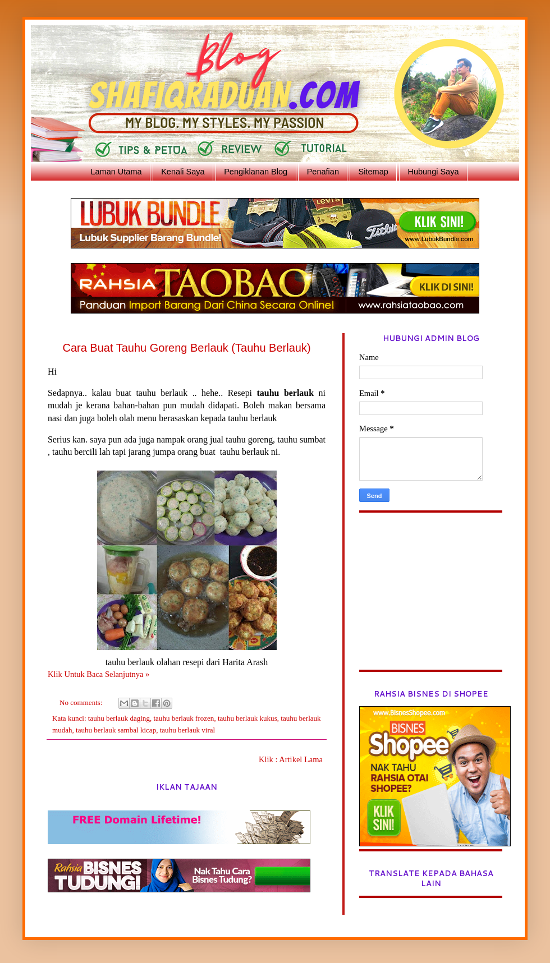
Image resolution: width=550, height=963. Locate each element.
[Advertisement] (430, 599)
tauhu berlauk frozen (183, 718)
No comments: (81, 702)
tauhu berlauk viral (188, 730)
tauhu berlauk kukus (247, 718)
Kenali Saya (182, 171)
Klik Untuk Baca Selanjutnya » (98, 674)
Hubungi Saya (433, 171)
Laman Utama (115, 171)
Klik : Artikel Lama (291, 759)
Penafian (323, 171)
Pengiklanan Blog (255, 171)
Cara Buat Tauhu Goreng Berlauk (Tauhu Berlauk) (186, 348)
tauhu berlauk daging (119, 718)
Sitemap (373, 171)
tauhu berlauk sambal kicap (116, 730)
